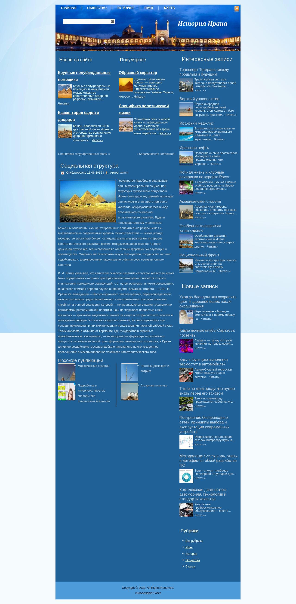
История (125, 8)
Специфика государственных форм (83, 154)
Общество (97, 8)
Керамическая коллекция (156, 154)
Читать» (63, 103)
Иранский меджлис (196, 123)
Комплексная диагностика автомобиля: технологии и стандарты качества (202, 494)
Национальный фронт (199, 255)
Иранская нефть (194, 148)
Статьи (190, 566)
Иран (148, 8)
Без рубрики (194, 541)
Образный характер (138, 73)
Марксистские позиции (93, 366)
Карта (169, 8)
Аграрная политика (154, 385)
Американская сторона (200, 201)
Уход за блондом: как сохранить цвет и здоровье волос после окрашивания (208, 302)
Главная (69, 8)
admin (124, 172)
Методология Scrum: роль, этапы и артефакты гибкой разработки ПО (208, 461)
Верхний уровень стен (199, 99)
